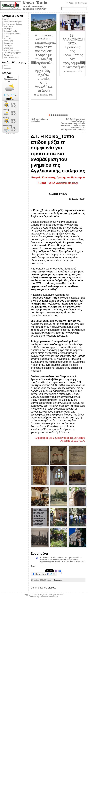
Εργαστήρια (8, 55)
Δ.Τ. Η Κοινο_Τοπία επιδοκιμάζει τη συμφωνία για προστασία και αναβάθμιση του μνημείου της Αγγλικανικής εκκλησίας (61, 559)
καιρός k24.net (10, 133)
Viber (6, 66)
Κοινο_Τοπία (35, 2)
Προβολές (7, 38)
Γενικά (6, 36)
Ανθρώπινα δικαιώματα (13, 22)
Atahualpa (54, 596)
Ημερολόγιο (8, 43)
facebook (7, 68)
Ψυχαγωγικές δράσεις (12, 33)
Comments (82, 3)
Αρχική (6, 19)
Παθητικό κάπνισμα (11, 57)
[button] (49, 115)
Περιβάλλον (8, 26)
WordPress (44, 596)
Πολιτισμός (8, 29)
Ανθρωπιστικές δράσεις (13, 24)
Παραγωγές (8, 41)
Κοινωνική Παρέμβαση (12, 53)
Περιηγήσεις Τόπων (11, 50)
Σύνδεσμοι (8, 45)
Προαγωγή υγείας (11, 31)
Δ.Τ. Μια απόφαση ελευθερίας (39, 120)
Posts (71, 3)
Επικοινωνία (8, 48)
